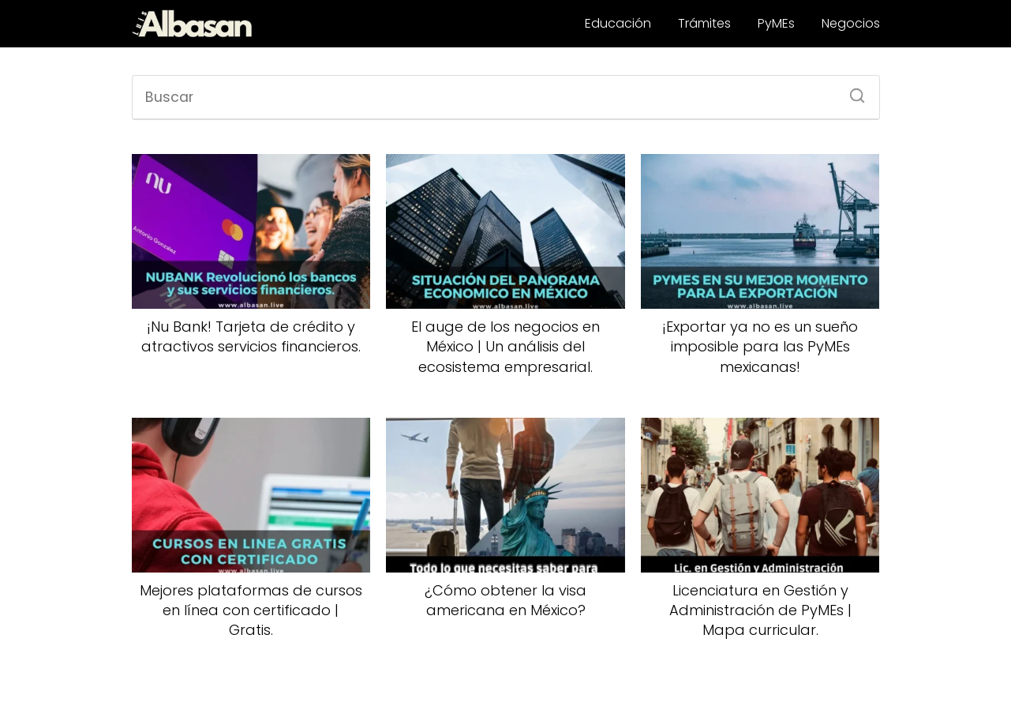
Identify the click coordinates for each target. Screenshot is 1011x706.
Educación (618, 23)
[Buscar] (851, 91)
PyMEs (776, 23)
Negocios (851, 23)
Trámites (704, 23)
